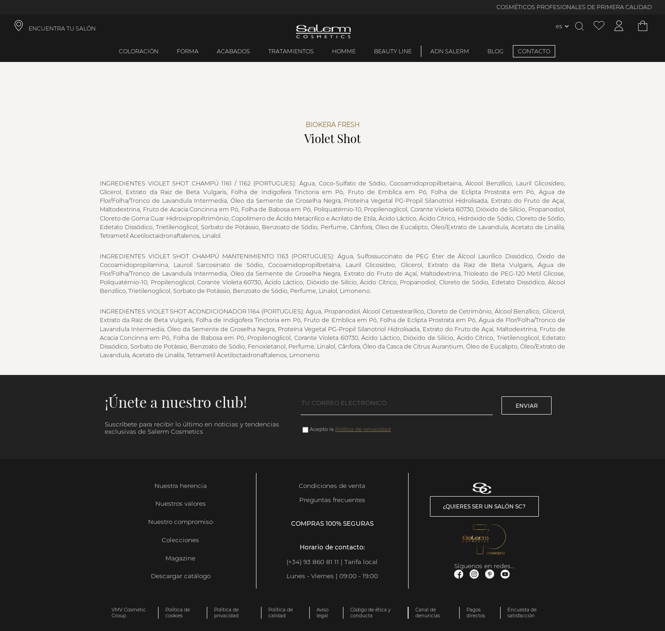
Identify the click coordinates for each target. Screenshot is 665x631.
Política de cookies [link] (177, 613)
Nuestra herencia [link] (180, 485)
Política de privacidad (363, 429)
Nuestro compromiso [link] (180, 521)
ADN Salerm (449, 51)
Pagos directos (475, 613)
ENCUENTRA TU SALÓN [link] (62, 28)
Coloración (139, 51)
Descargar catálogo (180, 576)
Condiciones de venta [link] (332, 485)
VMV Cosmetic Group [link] (129, 613)
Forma (188, 51)
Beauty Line (393, 51)
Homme (344, 51)
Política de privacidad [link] (226, 613)
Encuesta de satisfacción (522, 613)
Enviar (527, 405)
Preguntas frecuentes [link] (332, 499)
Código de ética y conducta (370, 613)
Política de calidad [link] (280, 613)
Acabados (233, 51)
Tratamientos (291, 51)
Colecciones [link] (180, 540)
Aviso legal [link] (322, 613)
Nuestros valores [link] (180, 503)
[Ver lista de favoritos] (599, 26)
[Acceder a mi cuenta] (619, 26)
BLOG (495, 51)
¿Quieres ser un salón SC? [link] (484, 506)
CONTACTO (534, 51)
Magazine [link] (180, 558)
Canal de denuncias (427, 613)
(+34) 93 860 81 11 (312, 561)
